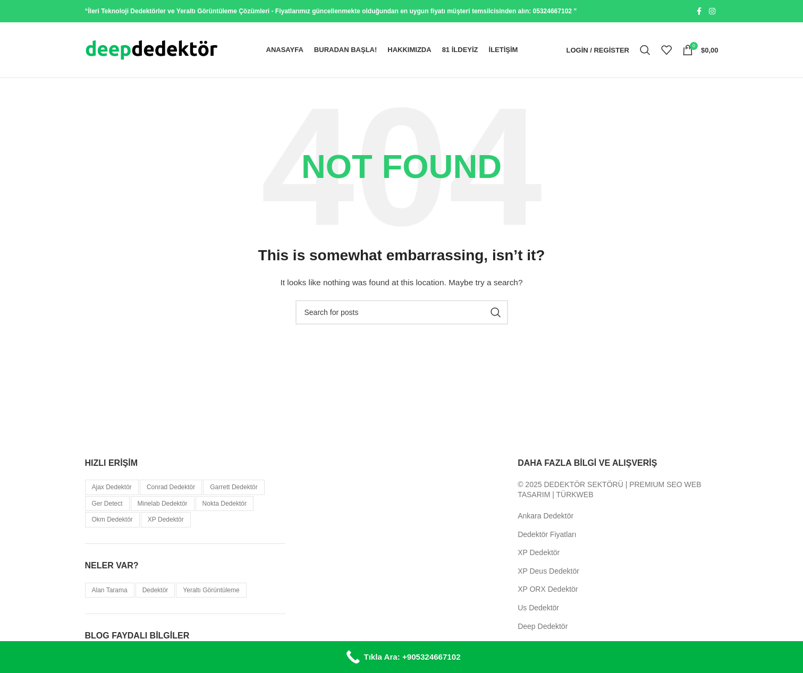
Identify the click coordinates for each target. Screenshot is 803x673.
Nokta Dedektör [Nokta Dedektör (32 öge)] (224, 503)
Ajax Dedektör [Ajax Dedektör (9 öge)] (112, 487)
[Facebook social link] (699, 11)
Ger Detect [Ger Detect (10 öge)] (107, 503)
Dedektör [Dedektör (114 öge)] (155, 590)
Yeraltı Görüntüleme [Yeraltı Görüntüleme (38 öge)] (211, 590)
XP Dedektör (539, 552)
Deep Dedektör (543, 626)
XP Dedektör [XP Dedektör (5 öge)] (166, 519)
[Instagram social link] (712, 11)
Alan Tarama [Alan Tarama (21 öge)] (110, 590)
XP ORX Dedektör (548, 589)
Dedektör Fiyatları (547, 534)
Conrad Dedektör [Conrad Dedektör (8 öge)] (171, 487)
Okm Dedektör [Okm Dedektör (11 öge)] (112, 519)
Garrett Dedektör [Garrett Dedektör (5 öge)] (233, 487)
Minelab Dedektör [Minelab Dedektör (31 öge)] (163, 503)
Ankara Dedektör (545, 516)
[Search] (645, 50)
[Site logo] (151, 49)
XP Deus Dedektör (548, 571)
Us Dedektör (538, 607)
